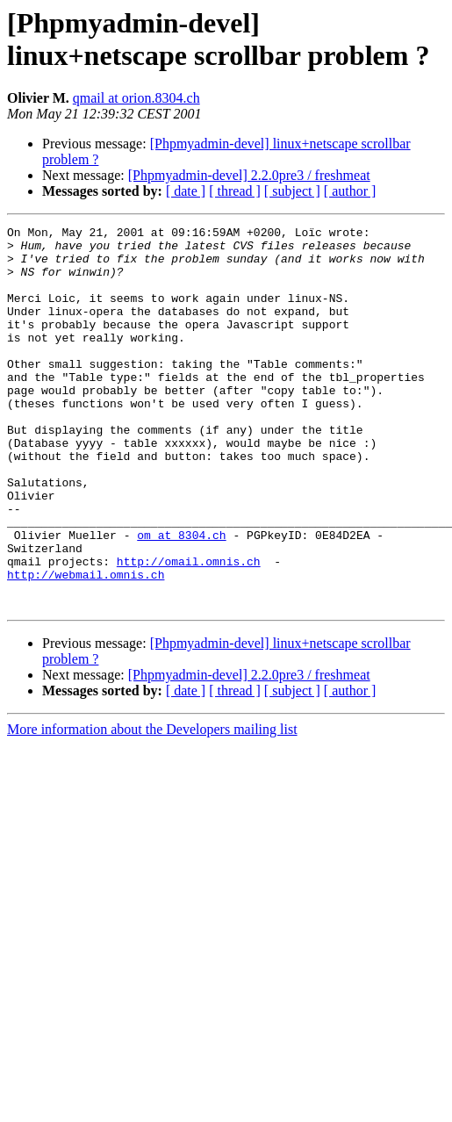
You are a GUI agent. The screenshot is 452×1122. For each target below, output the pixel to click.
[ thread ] (235, 190)
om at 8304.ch (181, 598)
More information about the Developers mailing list (152, 805)
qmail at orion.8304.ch (136, 97)
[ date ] (185, 190)
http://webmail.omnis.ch (85, 645)
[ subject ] (292, 190)
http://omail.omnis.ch (189, 629)
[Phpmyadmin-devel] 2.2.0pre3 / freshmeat (249, 175)
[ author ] (350, 190)
